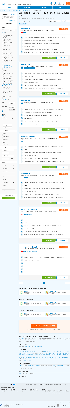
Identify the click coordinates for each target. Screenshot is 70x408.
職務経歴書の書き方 (56, 390)
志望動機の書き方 (61, 390)
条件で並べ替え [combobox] (53, 21)
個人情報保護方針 (6, 406)
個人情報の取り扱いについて (8, 405)
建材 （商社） (5, 99)
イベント (61, 7)
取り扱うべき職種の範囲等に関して (45, 384)
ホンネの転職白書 (51, 393)
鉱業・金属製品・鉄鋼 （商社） (28, 10)
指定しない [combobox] (6, 125)
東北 (22, 391)
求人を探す (8, 7)
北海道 (23, 390)
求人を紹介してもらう (26, 7)
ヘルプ (68, 384)
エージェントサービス (4, 392)
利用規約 (27, 384)
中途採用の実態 (64, 392)
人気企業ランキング (45, 392)
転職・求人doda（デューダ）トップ (5, 10)
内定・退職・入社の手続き (59, 391)
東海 (22, 393)
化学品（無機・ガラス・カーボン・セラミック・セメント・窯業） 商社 (8, 66)
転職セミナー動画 (32, 392)
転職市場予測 (46, 393)
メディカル (12, 392)
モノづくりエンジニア (14, 391)
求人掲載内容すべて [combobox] (6, 150)
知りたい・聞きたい (44, 7)
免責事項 (60, 384)
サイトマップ (64, 384)
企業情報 (58, 393)
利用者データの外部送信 (54, 384)
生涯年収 (53, 392)
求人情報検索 (3, 391)
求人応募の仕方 (46, 391)
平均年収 (50, 392)
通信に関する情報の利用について (34, 384)
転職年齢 (60, 392)
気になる (62, 58)
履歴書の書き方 (50, 390)
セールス (12, 393)
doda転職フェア (32, 391)
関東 (22, 392)
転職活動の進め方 (44, 390)
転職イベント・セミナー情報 (34, 390)
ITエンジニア (13, 390)
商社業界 (20, 10)
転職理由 (56, 392)
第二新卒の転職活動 (66, 391)
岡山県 (17, 10)
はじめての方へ (3, 390)
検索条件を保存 (8, 23)
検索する (8, 197)
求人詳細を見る (48, 57)
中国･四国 (13, 10)
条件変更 (13, 14)
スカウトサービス (3, 393)
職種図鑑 (55, 393)
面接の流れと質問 (51, 391)
